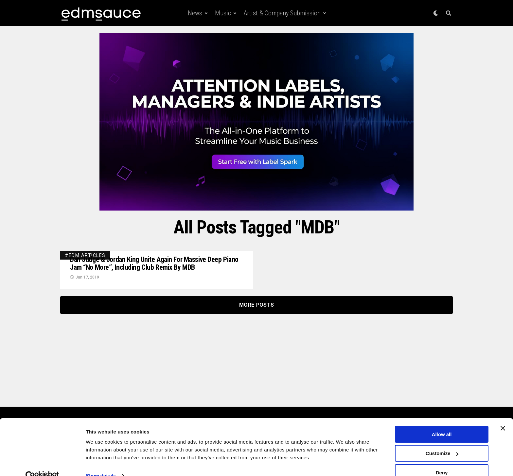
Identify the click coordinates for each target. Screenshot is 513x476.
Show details (101, 463)
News (195, 13)
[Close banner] (503, 415)
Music (223, 13)
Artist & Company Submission (282, 13)
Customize (442, 441)
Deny (442, 460)
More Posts (256, 306)
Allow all (442, 421)
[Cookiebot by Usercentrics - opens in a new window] (42, 463)
